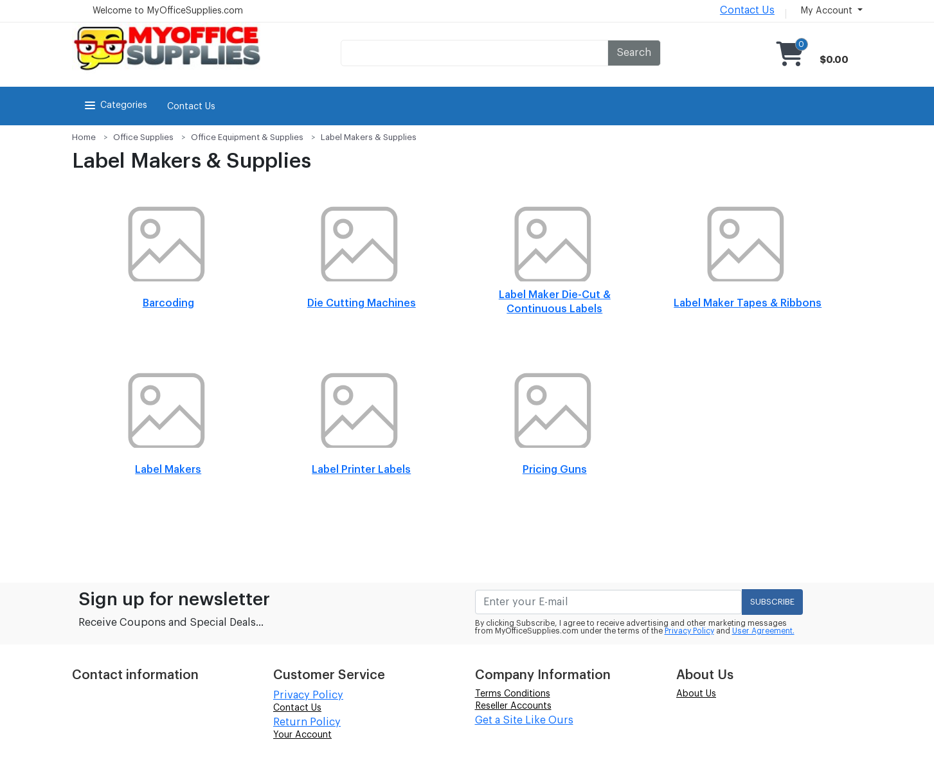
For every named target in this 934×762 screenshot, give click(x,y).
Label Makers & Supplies (369, 137)
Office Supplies (143, 137)
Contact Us (747, 10)
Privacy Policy (689, 631)
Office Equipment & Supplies (247, 137)
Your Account (302, 735)
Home (84, 137)
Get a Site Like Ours (524, 720)
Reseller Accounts (513, 706)
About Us (696, 693)
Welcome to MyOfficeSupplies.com (168, 10)
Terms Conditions (512, 693)
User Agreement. (763, 631)
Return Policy (307, 722)
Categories (114, 105)
